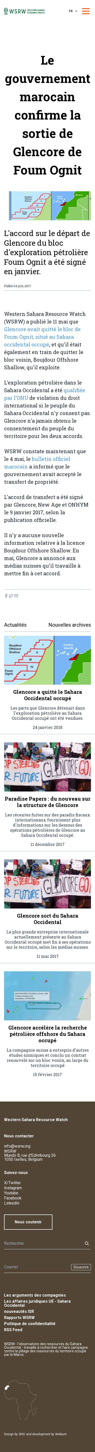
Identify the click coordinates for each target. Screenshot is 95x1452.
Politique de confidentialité (29, 1323)
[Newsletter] (36, 1267)
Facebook (13, 1198)
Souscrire (81, 1267)
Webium (61, 1434)
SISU (22, 1434)
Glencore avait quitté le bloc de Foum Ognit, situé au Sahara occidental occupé (42, 337)
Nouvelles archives (69, 625)
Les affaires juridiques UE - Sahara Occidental (37, 1303)
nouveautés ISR (19, 1311)
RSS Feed (13, 1329)
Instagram (13, 1187)
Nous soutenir (28, 1222)
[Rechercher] (42, 1243)
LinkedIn (11, 1203)
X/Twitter (12, 1182)
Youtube (11, 1193)
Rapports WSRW (19, 1317)
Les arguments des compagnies (35, 1295)
